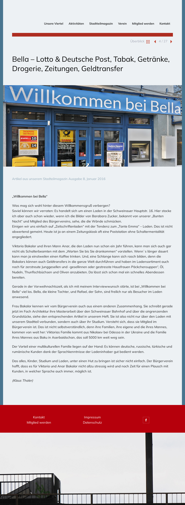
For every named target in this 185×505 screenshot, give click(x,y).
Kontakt (165, 23)
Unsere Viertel (53, 23)
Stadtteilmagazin (101, 23)
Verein (122, 23)
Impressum (92, 417)
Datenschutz (92, 422)
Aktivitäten (76, 23)
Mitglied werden (143, 23)
